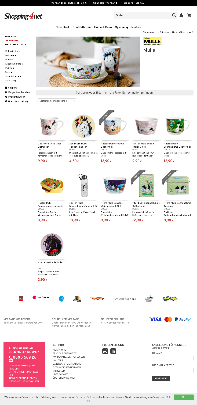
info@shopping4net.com (23, 378)
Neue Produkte (15, 44)
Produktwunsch (15, 96)
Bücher (10, 59)
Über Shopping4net (64, 378)
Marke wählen (178, 32)
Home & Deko (103, 27)
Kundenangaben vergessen (69, 357)
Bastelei (11, 55)
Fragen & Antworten (17, 92)
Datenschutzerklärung (67, 364)
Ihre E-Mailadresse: (163, 365)
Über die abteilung (16, 101)
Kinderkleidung (14, 63)
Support (11, 87)
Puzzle (10, 68)
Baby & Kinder (14, 51)
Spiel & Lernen (14, 76)
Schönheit (62, 27)
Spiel (9, 72)
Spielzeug (121, 27)
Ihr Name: (157, 353)
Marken (136, 27)
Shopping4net (149, 32)
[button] (189, 15)
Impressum (59, 371)
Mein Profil (59, 350)
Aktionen (11, 40)
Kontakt (58, 360)
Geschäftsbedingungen (67, 367)
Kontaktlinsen (82, 27)
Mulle (191, 32)
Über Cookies (60, 374)
